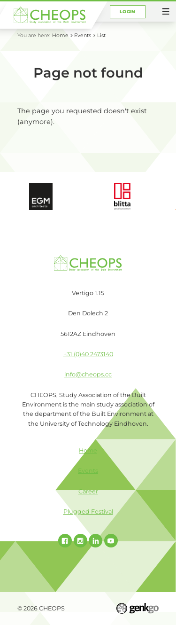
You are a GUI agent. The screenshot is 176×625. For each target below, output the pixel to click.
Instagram (80, 540)
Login (127, 11)
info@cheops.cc (88, 374)
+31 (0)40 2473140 (88, 354)
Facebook (65, 540)
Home (60, 35)
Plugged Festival (88, 511)
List (101, 35)
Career (88, 491)
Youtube (111, 540)
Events (82, 35)
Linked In (95, 540)
